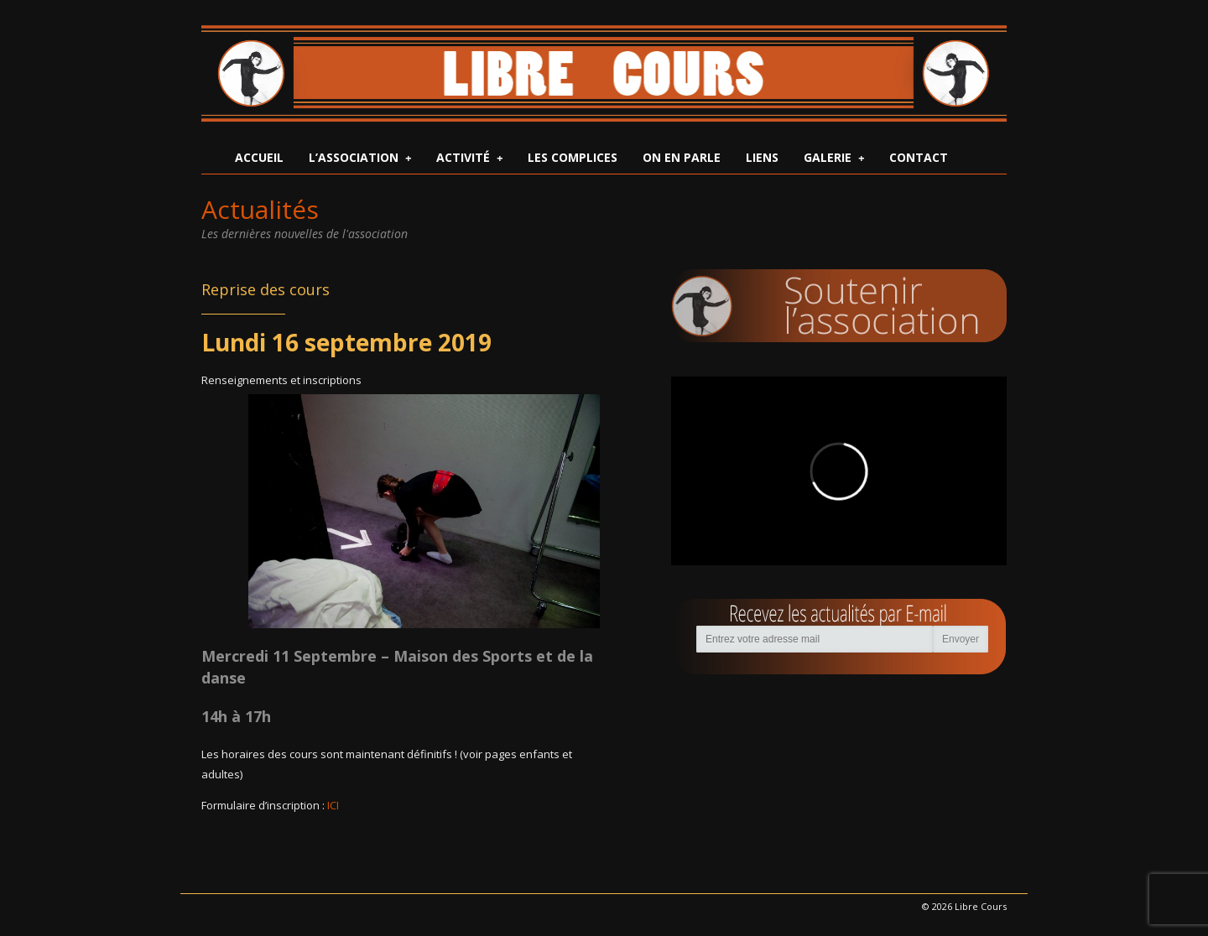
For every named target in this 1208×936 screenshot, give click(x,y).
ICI (333, 805)
